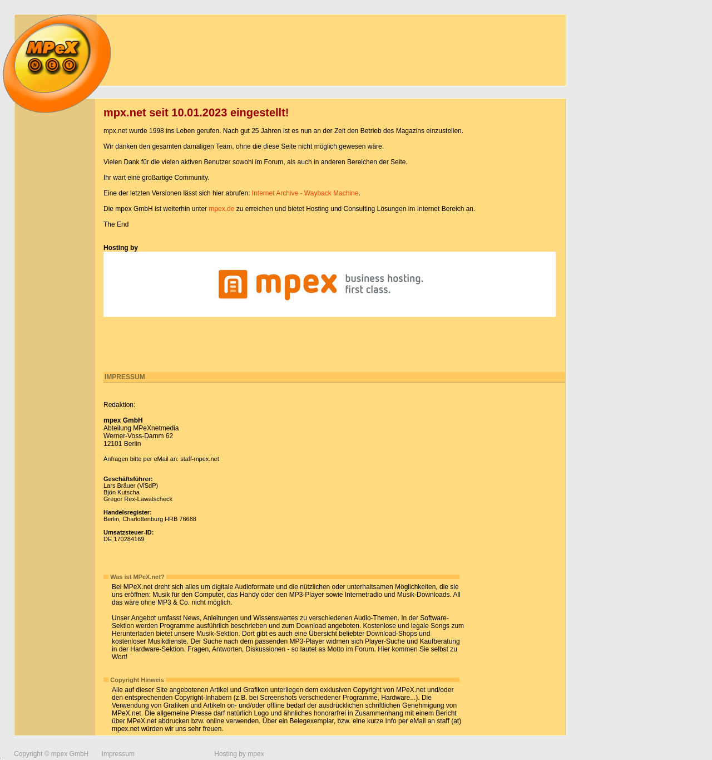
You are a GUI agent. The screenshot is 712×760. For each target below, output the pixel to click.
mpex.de (221, 209)
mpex (256, 754)
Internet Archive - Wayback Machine (305, 193)
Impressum (118, 754)
